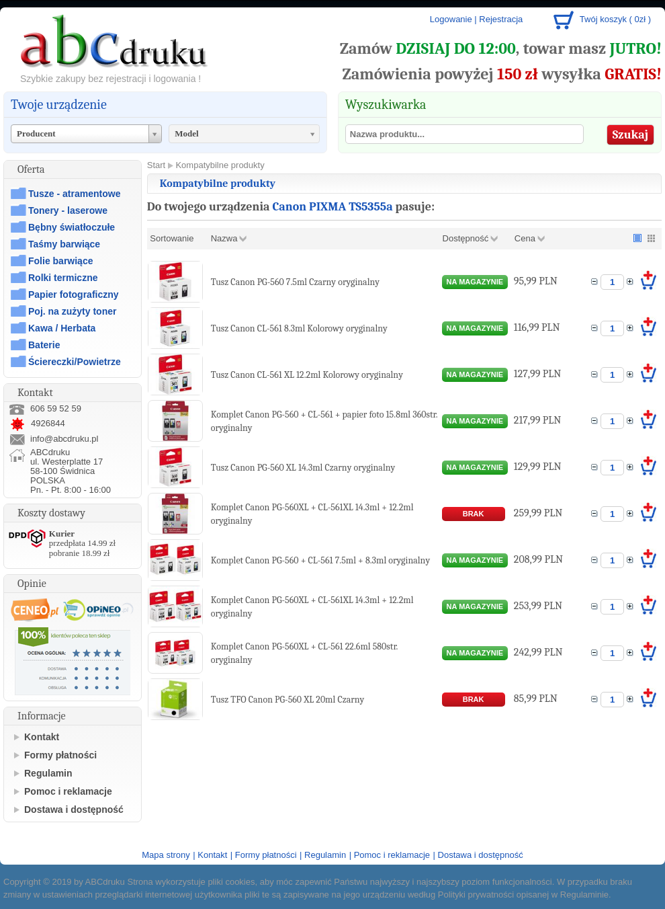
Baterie (44, 345)
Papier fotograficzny (73, 294)
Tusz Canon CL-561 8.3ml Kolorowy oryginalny (299, 328)
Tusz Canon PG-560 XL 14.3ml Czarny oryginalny (303, 467)
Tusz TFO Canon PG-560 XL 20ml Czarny (288, 699)
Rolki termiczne (62, 277)
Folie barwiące (60, 260)
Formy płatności (60, 755)
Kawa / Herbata (61, 328)
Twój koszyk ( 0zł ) (615, 19)
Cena (525, 238)
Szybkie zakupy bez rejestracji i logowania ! (110, 78)
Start (156, 165)
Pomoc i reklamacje (68, 791)
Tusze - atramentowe (74, 193)
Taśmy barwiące (64, 244)
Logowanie (451, 19)
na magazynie (475, 282)
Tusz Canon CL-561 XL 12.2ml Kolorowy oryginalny (307, 375)
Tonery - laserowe (67, 210)
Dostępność (466, 238)
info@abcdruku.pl (64, 439)
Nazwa (224, 238)
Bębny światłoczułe (71, 227)
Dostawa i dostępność (74, 809)
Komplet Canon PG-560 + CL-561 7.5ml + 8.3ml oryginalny (320, 560)
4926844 (37, 423)
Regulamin (48, 773)
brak (473, 514)
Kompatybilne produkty (219, 165)
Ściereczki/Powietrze (74, 361)
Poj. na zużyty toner (72, 311)
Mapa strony (166, 855)
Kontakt (41, 737)
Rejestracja (501, 19)
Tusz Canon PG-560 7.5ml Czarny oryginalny (295, 282)
